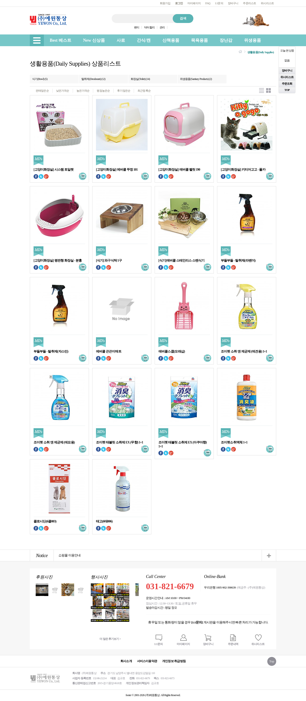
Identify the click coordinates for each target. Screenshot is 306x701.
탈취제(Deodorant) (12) (93, 79)
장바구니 (233, 3)
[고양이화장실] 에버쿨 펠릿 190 (179, 169)
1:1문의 (219, 3)
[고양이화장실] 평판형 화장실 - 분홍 (58, 260)
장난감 (226, 40)
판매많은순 (42, 90)
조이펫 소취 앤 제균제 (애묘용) (54, 442)
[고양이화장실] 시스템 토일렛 (53, 169)
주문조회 (287, 83)
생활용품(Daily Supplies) (260, 52)
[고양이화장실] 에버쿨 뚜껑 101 (117, 169)
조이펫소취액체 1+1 (234, 442)
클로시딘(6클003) (45, 521)
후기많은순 (123, 90)
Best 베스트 (60, 40)
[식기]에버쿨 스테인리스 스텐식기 (181, 260)
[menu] (37, 40)
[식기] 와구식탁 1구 (109, 260)
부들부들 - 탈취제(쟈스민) (51, 351)
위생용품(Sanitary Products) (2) (196, 79)
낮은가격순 (62, 90)
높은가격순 (83, 90)
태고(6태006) (104, 521)
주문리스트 (249, 3)
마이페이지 (194, 3)
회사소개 (126, 661)
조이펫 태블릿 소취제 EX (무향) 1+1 (119, 442)
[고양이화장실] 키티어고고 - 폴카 (243, 169)
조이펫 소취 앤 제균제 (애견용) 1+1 (244, 351)
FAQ (207, 3)
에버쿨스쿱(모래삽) (171, 351)
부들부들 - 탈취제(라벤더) (238, 260)
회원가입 (165, 3)
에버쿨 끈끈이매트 (108, 351)
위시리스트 (267, 3)
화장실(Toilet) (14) (140, 79)
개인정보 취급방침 (174, 661)
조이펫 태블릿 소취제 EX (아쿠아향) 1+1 (182, 444)
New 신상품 (94, 40)
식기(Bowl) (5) (39, 79)
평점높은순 (103, 90)
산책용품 (170, 40)
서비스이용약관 (147, 661)
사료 (121, 40)
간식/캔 (144, 40)
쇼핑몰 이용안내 (69, 555)
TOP (287, 90)
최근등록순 (144, 90)
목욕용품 (199, 40)
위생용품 (252, 40)
